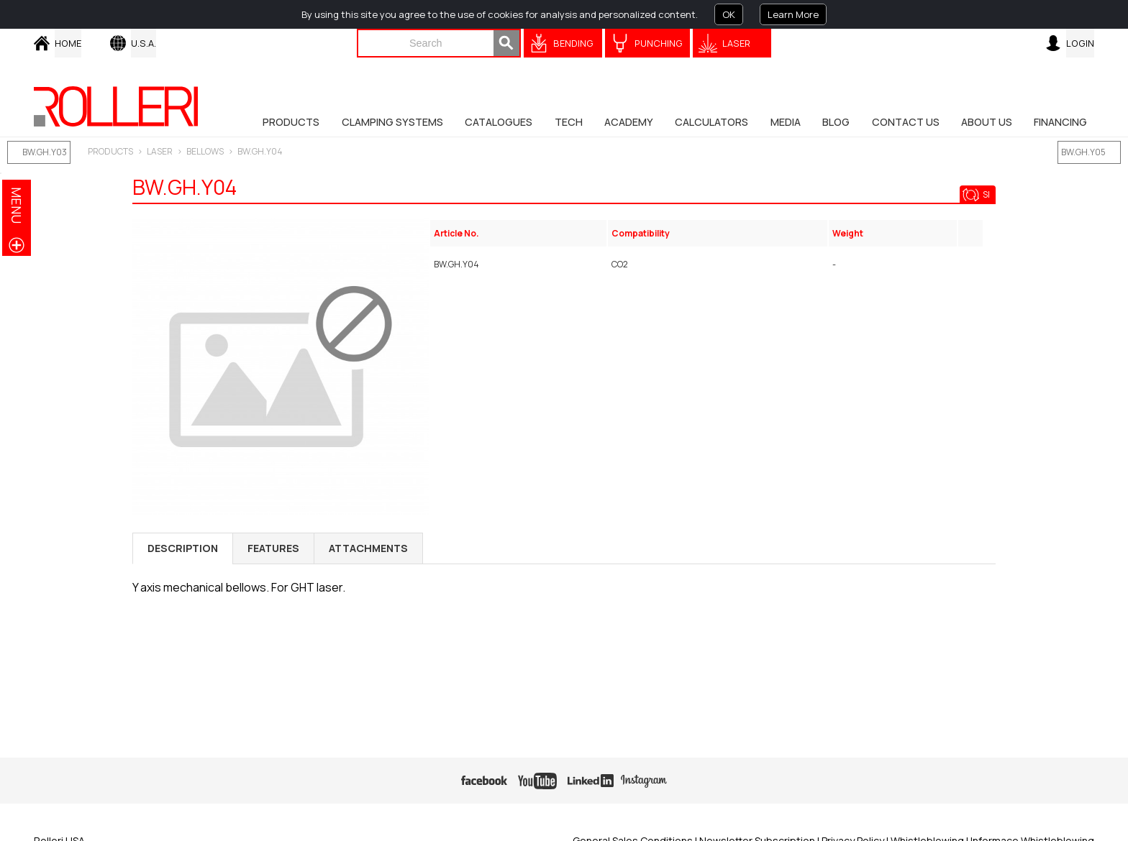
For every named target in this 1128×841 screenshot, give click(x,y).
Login (1080, 43)
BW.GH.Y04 (260, 151)
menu (16, 205)
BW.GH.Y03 (44, 152)
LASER (160, 151)
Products (110, 151)
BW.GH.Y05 (1083, 152)
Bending (573, 43)
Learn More (793, 14)
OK (728, 14)
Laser (736, 43)
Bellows (205, 151)
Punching (658, 43)
